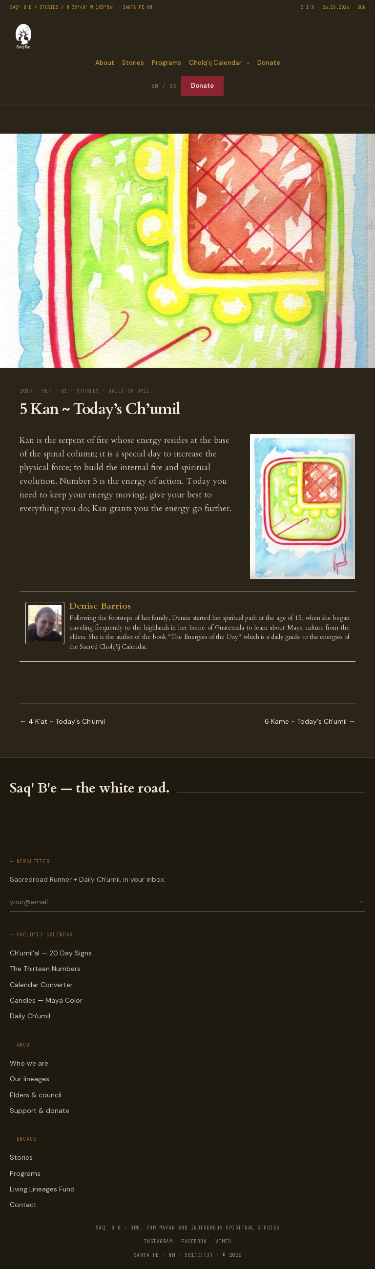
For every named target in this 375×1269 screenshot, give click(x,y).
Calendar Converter (41, 984)
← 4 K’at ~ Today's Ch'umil (62, 721)
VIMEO (223, 1241)
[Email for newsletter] (182, 901)
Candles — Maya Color (46, 1000)
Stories (133, 63)
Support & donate (39, 1110)
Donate (268, 63)
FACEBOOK (194, 1241)
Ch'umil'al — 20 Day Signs (51, 953)
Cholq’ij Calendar (214, 63)
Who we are (29, 1063)
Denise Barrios (100, 606)
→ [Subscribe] (359, 902)
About (104, 63)
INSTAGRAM (158, 1241)
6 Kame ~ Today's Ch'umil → (310, 721)
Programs (166, 63)
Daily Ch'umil (30, 1015)
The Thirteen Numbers (45, 968)
